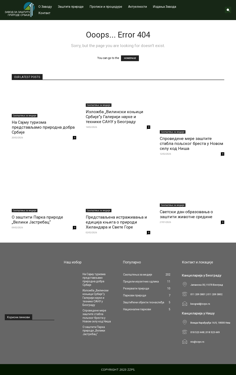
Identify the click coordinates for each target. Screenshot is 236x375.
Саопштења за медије (24, 115)
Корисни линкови (18, 317)
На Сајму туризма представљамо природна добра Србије (43, 127)
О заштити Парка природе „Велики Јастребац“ (37, 220)
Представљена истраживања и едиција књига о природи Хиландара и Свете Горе (116, 222)
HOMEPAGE (130, 58)
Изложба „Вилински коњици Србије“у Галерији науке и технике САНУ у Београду (114, 116)
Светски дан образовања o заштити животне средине (186, 214)
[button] (228, 10)
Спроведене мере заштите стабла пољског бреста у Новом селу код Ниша (191, 143)
